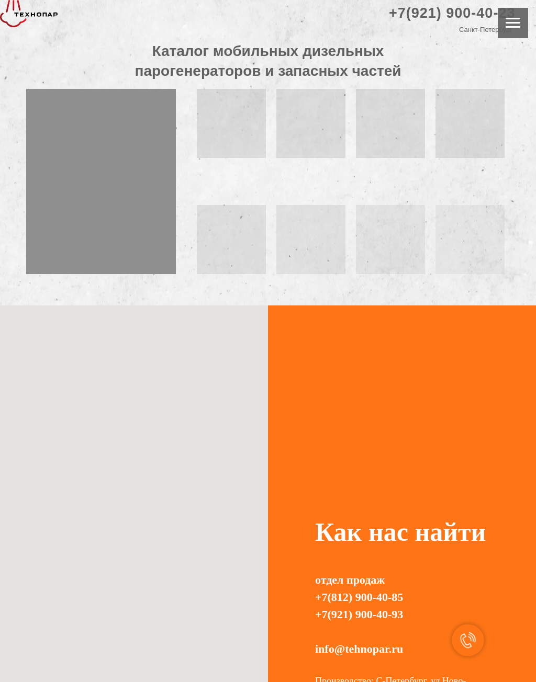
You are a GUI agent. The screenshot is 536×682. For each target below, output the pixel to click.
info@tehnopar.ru (359, 648)
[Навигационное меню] (513, 23)
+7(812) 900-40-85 (359, 597)
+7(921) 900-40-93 (359, 614)
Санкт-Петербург (485, 29)
